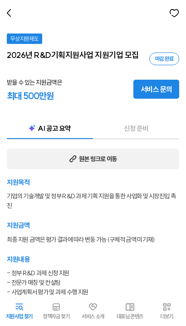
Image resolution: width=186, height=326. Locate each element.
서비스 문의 (156, 89)
